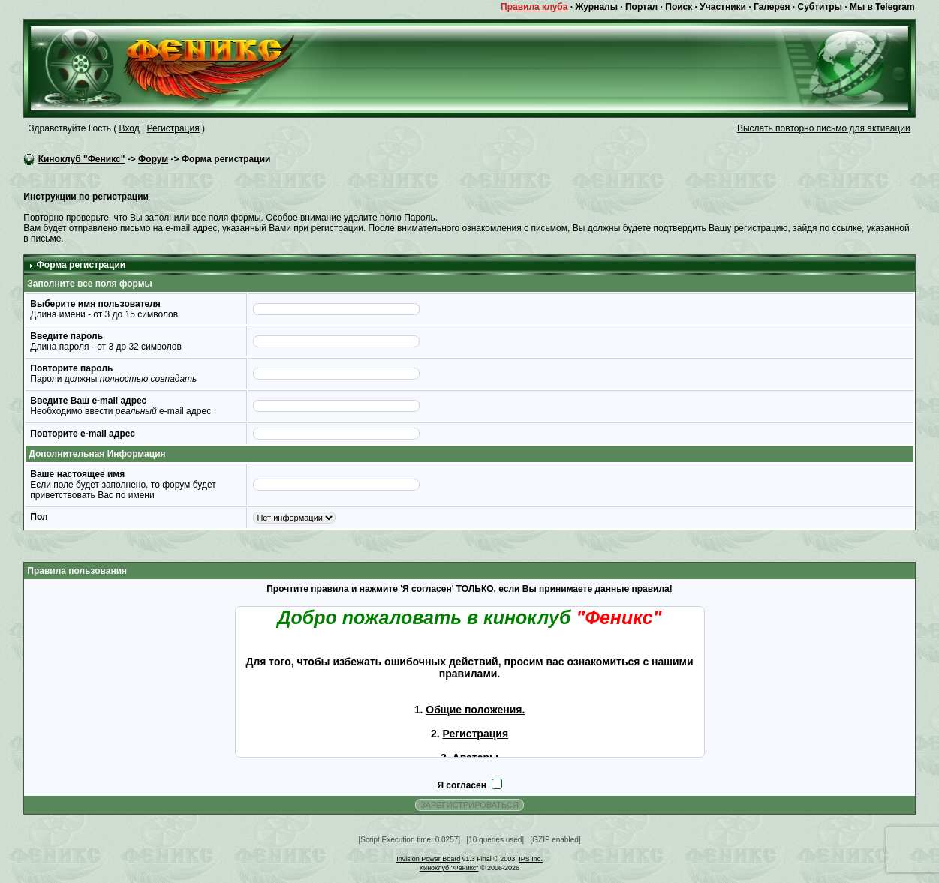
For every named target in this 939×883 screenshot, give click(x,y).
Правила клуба (534, 7)
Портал (641, 7)
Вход (129, 128)
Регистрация (173, 128)
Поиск (678, 7)
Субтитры (819, 7)
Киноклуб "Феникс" (81, 159)
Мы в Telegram (882, 7)
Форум (153, 159)
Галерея (772, 7)
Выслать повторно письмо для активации (823, 128)
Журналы (596, 7)
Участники (723, 7)
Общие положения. (475, 710)
